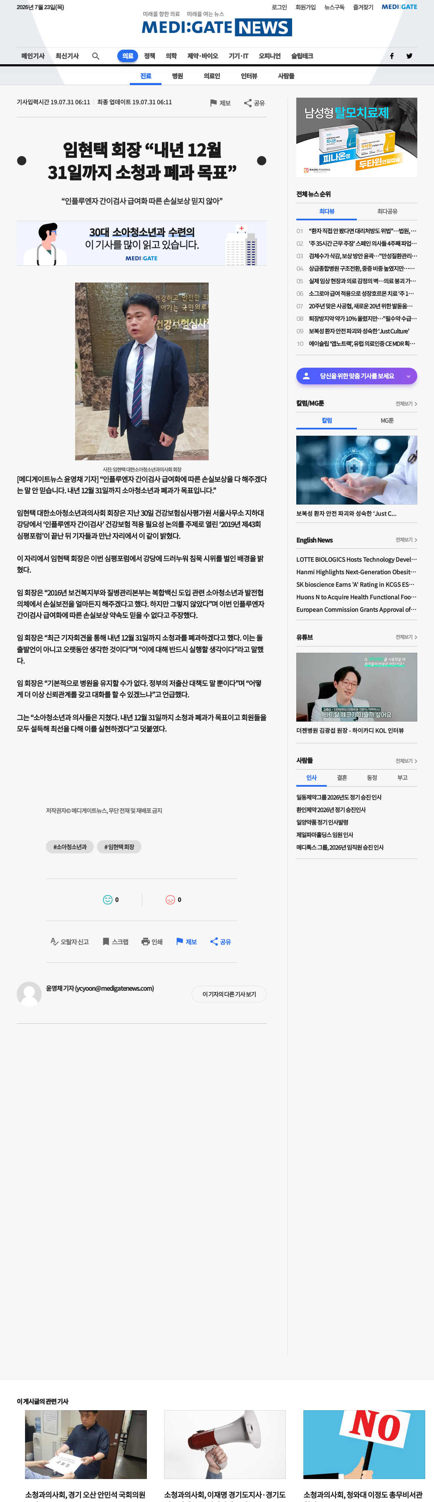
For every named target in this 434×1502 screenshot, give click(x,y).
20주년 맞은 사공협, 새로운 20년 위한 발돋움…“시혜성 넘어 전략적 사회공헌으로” (363, 306)
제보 (225, 102)
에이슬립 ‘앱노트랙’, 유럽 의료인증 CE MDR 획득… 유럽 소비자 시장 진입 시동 (363, 343)
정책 (149, 55)
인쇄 (156, 941)
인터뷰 (249, 75)
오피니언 (269, 55)
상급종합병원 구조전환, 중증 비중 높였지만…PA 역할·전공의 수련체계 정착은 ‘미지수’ (363, 268)
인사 (311, 777)
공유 (259, 102)
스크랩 (120, 941)
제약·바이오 (202, 55)
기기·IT (238, 55)
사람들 (286, 75)
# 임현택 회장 (119, 847)
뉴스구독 (334, 7)
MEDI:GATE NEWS (217, 23)
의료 (127, 55)
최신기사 (67, 55)
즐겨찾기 (363, 7)
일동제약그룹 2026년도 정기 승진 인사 (338, 797)
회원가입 (305, 7)
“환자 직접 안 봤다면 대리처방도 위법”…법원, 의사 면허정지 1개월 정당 (363, 231)
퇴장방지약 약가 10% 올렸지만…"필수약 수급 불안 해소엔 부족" (363, 318)
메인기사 (33, 55)
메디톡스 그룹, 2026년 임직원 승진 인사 (340, 847)
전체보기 (404, 403)
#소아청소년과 (69, 847)
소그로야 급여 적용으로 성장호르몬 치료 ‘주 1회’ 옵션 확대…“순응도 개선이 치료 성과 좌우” (363, 293)
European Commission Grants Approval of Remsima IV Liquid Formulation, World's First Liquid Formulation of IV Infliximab (356, 609)
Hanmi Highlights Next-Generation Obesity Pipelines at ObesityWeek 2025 (356, 572)
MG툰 (387, 420)
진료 (145, 75)
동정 (372, 777)
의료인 (212, 75)
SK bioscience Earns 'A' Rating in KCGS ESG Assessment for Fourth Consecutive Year (356, 584)
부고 (402, 777)
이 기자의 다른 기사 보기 (229, 994)
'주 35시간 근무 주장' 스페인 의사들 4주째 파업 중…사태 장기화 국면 (363, 243)
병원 (177, 75)
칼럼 (327, 420)
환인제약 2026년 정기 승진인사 (331, 809)
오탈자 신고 (74, 941)
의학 (171, 55)
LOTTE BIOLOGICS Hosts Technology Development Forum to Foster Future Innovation (356, 559)
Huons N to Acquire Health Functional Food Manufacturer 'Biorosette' (356, 597)
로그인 (279, 7)
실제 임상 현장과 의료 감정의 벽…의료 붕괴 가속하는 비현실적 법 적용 (363, 281)
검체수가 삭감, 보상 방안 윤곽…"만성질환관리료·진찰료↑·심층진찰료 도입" (363, 256)
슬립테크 (302, 55)
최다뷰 (326, 211)
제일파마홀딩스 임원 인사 (324, 835)
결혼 (342, 777)
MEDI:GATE (399, 6)
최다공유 (387, 211)
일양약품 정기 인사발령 (322, 822)
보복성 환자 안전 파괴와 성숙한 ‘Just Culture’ (359, 331)
